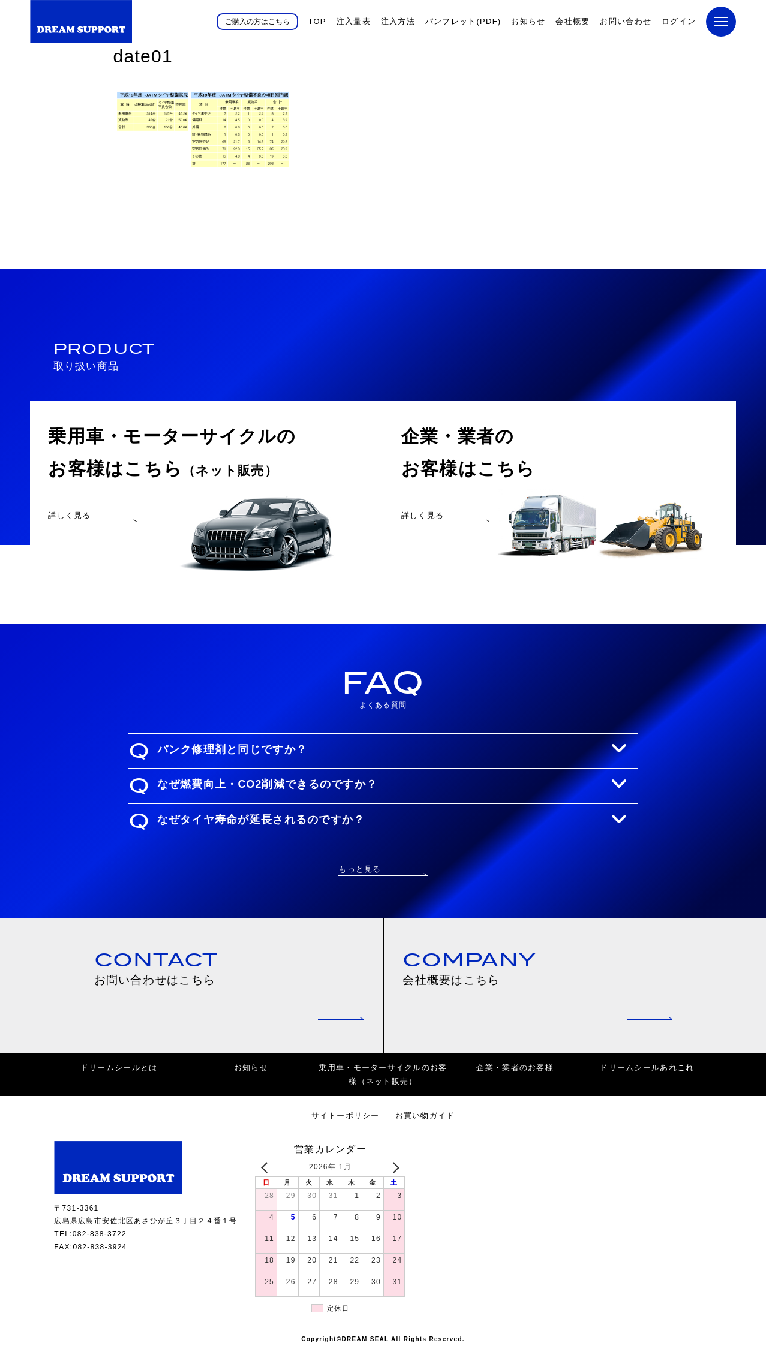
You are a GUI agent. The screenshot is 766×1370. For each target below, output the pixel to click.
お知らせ (528, 21)
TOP (317, 21)
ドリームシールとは (119, 1086)
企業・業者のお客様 (515, 1086)
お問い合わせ (625, 21)
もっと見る (359, 885)
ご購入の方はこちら (257, 21)
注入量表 (354, 21)
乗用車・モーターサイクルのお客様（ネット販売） (383, 1093)
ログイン (679, 21)
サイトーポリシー (345, 1134)
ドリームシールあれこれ (647, 1086)
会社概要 (572, 21)
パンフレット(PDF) (463, 21)
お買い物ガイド (425, 1134)
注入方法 (398, 21)
